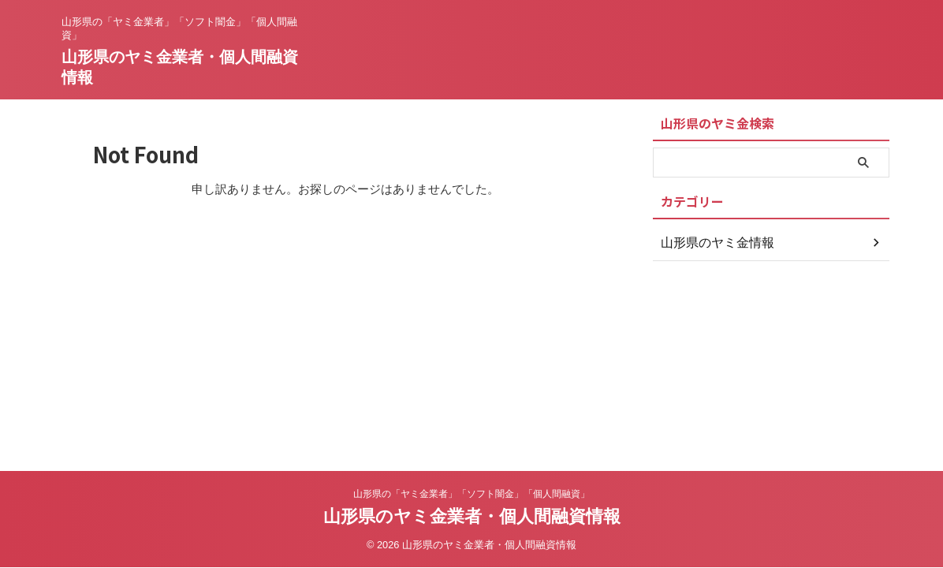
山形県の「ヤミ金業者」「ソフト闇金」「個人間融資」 (471, 493)
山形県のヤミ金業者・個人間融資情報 (472, 516)
